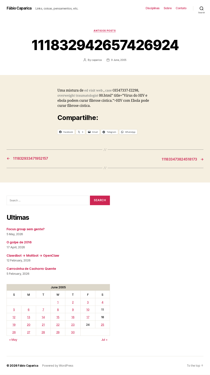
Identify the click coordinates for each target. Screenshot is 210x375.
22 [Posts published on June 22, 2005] (57, 325)
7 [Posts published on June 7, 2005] (43, 309)
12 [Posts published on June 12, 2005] (13, 317)
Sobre (168, 8)
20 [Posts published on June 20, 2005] (28, 325)
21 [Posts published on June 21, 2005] (43, 325)
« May (13, 340)
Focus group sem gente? (27, 229)
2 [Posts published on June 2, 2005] (73, 302)
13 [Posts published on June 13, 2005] (28, 317)
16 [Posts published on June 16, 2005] (73, 317)
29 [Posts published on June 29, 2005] (58, 332)
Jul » (104, 340)
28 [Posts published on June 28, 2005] (43, 332)
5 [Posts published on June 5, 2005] (14, 309)
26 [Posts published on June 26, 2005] (13, 332)
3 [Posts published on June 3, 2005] (88, 302)
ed (86, 91)
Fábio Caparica (20, 8)
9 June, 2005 (119, 60)
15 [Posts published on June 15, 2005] (57, 317)
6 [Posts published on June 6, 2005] (29, 309)
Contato (181, 8)
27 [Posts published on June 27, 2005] (28, 332)
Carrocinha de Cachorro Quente (33, 269)
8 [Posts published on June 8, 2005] (58, 309)
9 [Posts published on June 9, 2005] (73, 309)
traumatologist (89, 96)
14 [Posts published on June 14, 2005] (43, 317)
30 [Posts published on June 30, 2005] (73, 332)
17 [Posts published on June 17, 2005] (88, 317)
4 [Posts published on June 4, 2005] (103, 302)
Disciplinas (153, 8)
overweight (66, 96)
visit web (96, 91)
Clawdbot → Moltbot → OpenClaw (34, 256)
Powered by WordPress (59, 365)
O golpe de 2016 (20, 242)
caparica (96, 60)
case (109, 91)
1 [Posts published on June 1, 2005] (58, 302)
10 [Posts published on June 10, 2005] (88, 309)
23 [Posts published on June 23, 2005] (73, 325)
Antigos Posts (105, 31)
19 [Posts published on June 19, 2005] (13, 325)
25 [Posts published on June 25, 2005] (102, 325)
